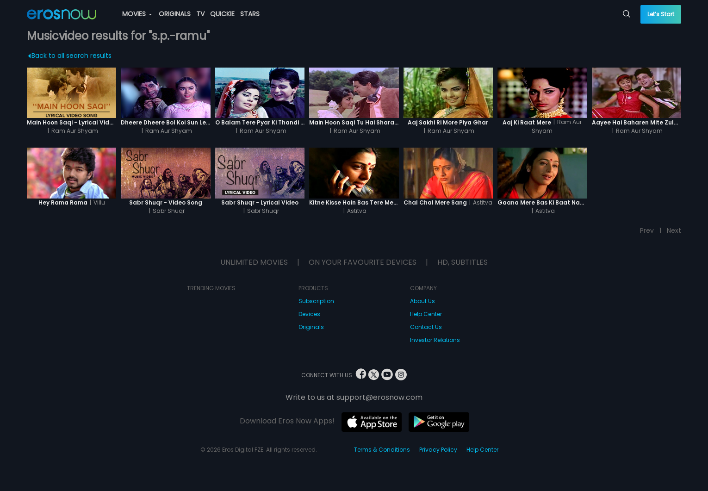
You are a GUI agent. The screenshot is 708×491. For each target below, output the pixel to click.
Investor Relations (435, 340)
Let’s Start (660, 14)
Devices (309, 314)
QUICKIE (222, 14)
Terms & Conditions (382, 450)
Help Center (426, 314)
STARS (250, 14)
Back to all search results (70, 55)
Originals (311, 327)
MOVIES (137, 14)
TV (200, 14)
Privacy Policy (438, 450)
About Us (422, 301)
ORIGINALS (175, 14)
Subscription (316, 301)
